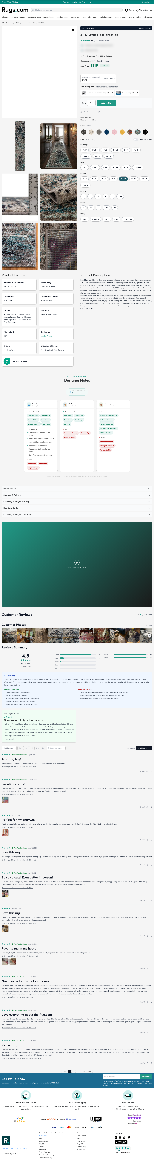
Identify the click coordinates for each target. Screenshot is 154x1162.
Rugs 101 (80, 1144)
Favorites (142, 10)
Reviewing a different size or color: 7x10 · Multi (19, 736)
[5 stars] (20, 748)
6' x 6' (107, 219)
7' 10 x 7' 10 (128, 219)
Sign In (129, 10)
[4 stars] (26, 748)
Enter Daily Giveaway (46, 1155)
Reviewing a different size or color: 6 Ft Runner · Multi (20, 956)
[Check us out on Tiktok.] (124, 1137)
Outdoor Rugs (62, 17)
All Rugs (5, 17)
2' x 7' (113, 179)
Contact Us (81, 1133)
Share (100, 112)
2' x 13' (133, 179)
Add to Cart (106, 103)
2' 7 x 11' (144, 179)
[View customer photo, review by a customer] (9, 635)
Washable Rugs (34, 17)
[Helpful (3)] (147, 771)
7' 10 (120, 196)
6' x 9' (126, 150)
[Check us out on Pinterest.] (128, 1137)
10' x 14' (109, 156)
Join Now (146, 1076)
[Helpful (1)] (148, 900)
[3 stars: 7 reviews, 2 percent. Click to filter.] (77, 661)
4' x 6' (105, 150)
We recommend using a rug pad (107, 87)
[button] (73, 30)
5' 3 (98, 196)
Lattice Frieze (27, 23)
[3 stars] (32, 748)
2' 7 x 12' (85, 185)
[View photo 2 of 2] (12, 961)
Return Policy (81, 1147)
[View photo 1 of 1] (5, 800)
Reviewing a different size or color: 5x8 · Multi (17, 888)
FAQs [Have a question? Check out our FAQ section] (79, 1138)
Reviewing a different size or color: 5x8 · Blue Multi (19, 860)
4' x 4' (85, 219)
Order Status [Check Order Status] (81, 1136)
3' (83, 196)
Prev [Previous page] (64, 1071)
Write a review (104, 41)
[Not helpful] (151, 771)
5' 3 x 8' (115, 150)
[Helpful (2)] (147, 840)
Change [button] (95, 120)
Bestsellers (43, 1149)
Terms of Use (7, 1148)
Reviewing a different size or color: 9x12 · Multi (17, 794)
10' (115, 208)
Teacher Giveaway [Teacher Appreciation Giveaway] (45, 1158)
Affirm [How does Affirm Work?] (41, 1147)
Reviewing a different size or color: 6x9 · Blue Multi (19, 923)
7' (112, 196)
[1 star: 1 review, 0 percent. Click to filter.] (77, 668)
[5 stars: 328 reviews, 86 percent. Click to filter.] (77, 654)
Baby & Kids (75, 17)
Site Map (42, 1144)
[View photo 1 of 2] (5, 961)
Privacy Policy (144, 1081)
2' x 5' (94, 179)
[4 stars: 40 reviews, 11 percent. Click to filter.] (77, 658)
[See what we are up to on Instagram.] (120, 1137)
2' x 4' (85, 179)
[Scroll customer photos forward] (149, 636)
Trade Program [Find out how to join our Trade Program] (44, 1152)
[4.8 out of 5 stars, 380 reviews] (89, 40)
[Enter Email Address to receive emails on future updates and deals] (121, 1076)
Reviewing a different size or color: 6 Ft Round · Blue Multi (21, 1058)
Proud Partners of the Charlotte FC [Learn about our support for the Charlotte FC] (51, 1133)
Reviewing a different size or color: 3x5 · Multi (17, 827)
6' (105, 196)
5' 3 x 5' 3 (95, 219)
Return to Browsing (8, 23)
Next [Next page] (89, 1071)
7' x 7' (116, 219)
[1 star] (43, 748)
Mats (95, 17)
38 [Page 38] (84, 1071)
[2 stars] (37, 748)
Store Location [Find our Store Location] (44, 1141)
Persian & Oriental (18, 17)
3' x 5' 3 (95, 150)
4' (90, 196)
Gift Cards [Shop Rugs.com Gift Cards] (43, 1136)
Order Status (147, 2)
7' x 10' (136, 150)
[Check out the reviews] (123, 1150)
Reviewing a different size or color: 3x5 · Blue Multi (19, 767)
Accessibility (81, 1149)
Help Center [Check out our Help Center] (81, 1141)
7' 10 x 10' (86, 156)
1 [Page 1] (69, 1071)
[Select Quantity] (91, 103)
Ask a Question (86, 112)
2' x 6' (104, 179)
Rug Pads (86, 17)
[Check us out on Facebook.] (116, 1137)
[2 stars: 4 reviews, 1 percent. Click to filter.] (77, 664)
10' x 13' (97, 156)
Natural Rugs (48, 17)
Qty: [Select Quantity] (84, 103)
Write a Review (144, 748)
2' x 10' (123, 179)
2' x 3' (85, 150)
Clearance (148, 17)
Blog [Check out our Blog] (40, 1138)
